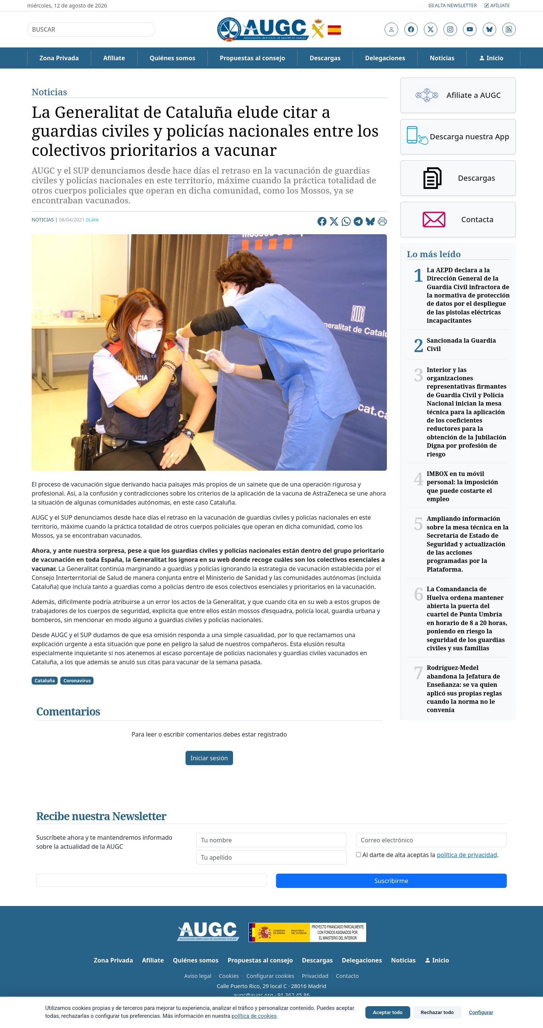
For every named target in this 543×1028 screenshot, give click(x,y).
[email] (431, 840)
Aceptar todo (388, 1012)
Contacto (347, 975)
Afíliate (497, 5)
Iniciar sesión (209, 758)
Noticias (442, 58)
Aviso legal (197, 975)
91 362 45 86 (294, 995)
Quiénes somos (172, 58)
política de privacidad (467, 855)
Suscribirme (391, 881)
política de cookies (254, 1016)
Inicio (491, 58)
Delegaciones (385, 58)
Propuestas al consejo (252, 58)
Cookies (229, 975)
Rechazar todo (437, 1012)
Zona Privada (59, 58)
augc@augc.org (253, 995)
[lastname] (271, 857)
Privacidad (315, 975)
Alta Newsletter (453, 5)
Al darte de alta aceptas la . (430, 855)
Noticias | (45, 219)
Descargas (325, 58)
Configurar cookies (270, 975)
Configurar (481, 1012)
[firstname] (271, 840)
